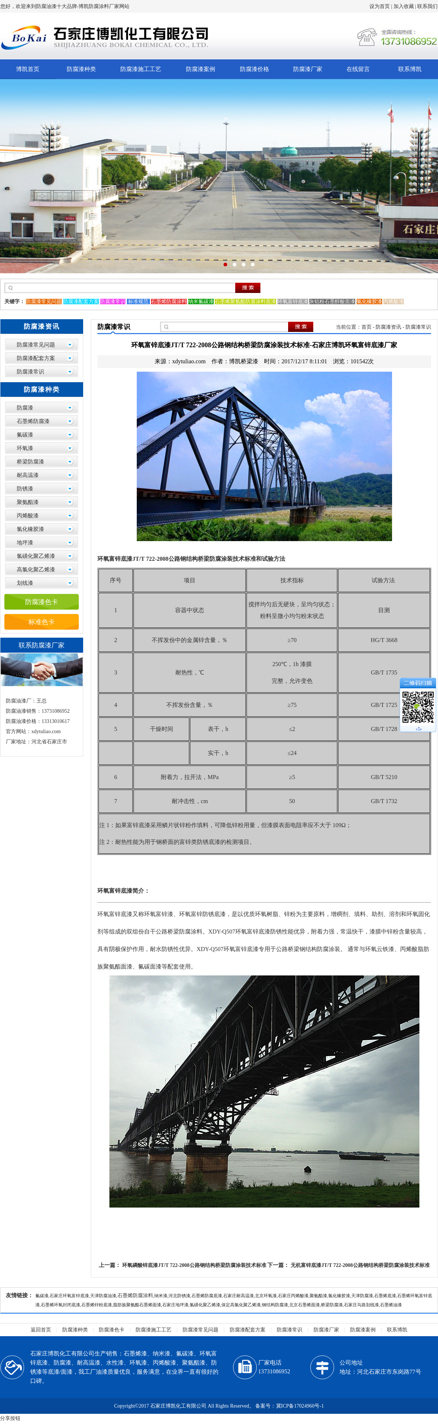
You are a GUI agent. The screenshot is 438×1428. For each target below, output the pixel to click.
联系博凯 (410, 69)
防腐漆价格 (254, 69)
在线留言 (358, 69)
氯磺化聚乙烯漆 (36, 556)
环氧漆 (25, 448)
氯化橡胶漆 (30, 529)
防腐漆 (25, 408)
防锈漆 (25, 489)
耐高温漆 (28, 475)
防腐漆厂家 (307, 69)
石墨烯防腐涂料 (135, 1295)
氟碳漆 (25, 435)
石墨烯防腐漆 (33, 421)
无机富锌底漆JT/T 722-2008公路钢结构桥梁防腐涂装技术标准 (360, 1265)
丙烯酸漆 (28, 516)
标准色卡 (41, 622)
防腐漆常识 (30, 372)
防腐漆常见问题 (36, 345)
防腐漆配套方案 (36, 358)
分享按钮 (10, 1418)
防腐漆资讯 (388, 327)
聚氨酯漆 (28, 502)
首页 (366, 327)
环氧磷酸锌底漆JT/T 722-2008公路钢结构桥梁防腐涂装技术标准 (194, 1265)
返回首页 (41, 1330)
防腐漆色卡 (41, 602)
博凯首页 (27, 69)
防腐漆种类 (81, 69)
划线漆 (25, 583)
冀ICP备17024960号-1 (300, 1406)
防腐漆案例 (200, 69)
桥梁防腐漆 (30, 462)
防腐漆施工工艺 (140, 69)
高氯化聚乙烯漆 (36, 569)
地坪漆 (25, 542)
